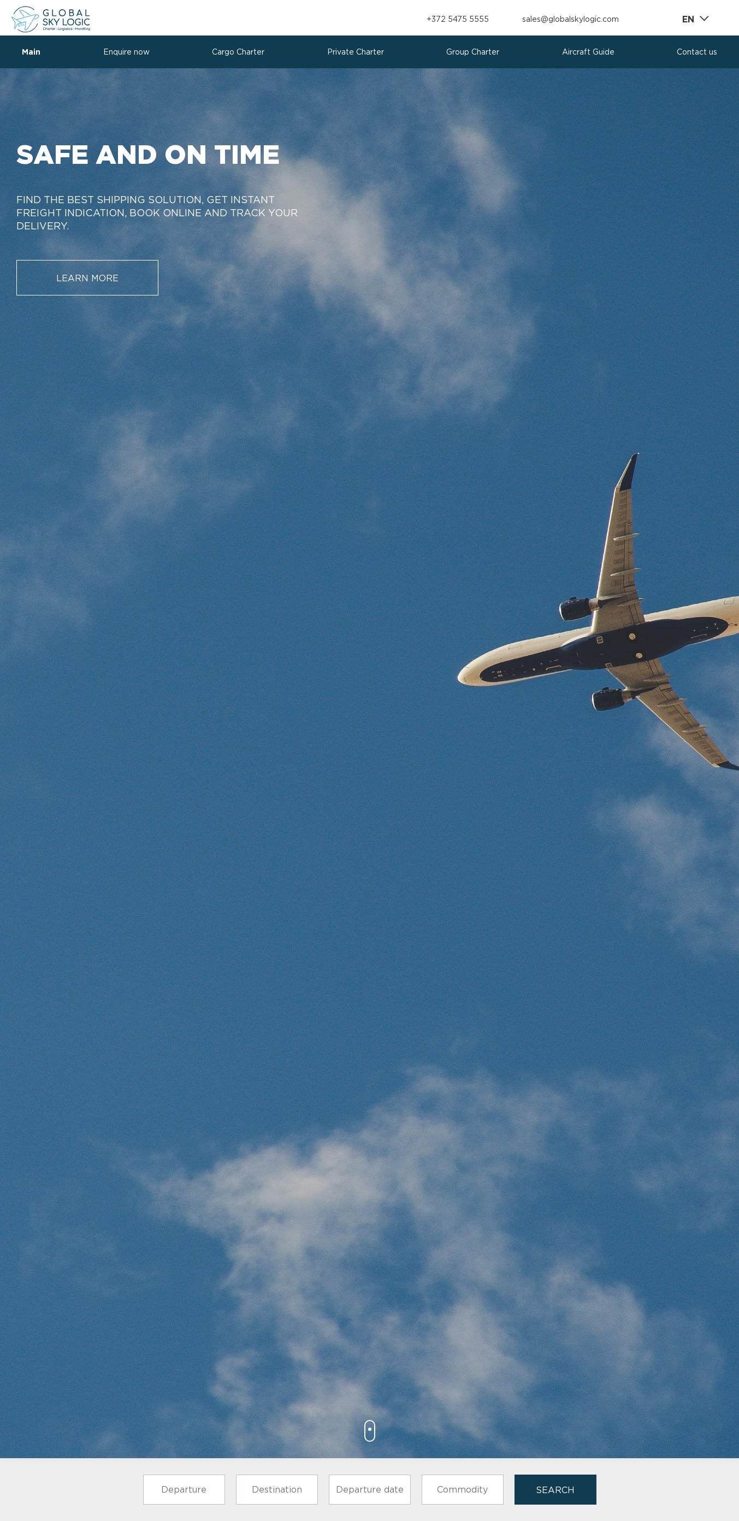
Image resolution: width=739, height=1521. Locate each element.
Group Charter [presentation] (472, 52)
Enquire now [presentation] (126, 52)
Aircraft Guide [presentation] (588, 52)
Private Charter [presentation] (355, 52)
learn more (87, 278)
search (555, 1490)
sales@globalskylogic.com (570, 19)
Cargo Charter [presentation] (238, 52)
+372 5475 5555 (458, 19)
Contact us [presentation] (697, 52)
